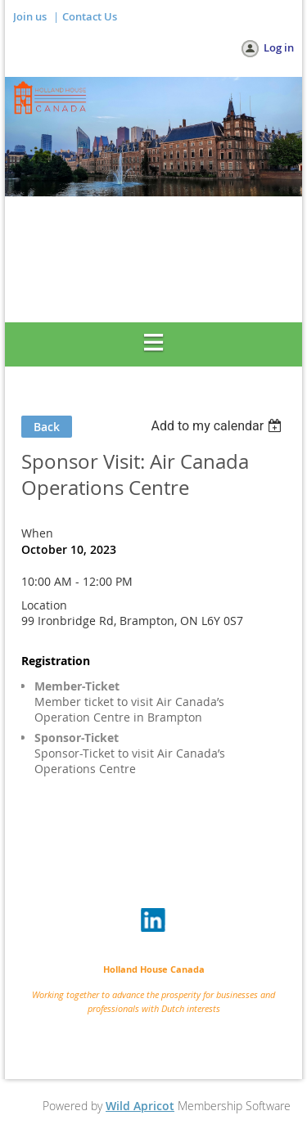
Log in (279, 47)
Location (44, 605)
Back (47, 426)
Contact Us (89, 16)
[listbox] (218, 426)
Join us (30, 16)
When (37, 533)
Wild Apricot (140, 1105)
